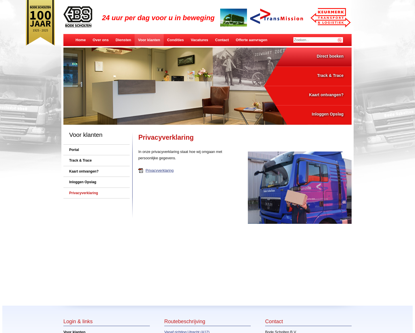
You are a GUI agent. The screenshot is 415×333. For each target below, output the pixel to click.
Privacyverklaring (159, 170)
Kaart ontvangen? (326, 94)
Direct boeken (330, 56)
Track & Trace (330, 75)
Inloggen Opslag (328, 114)
